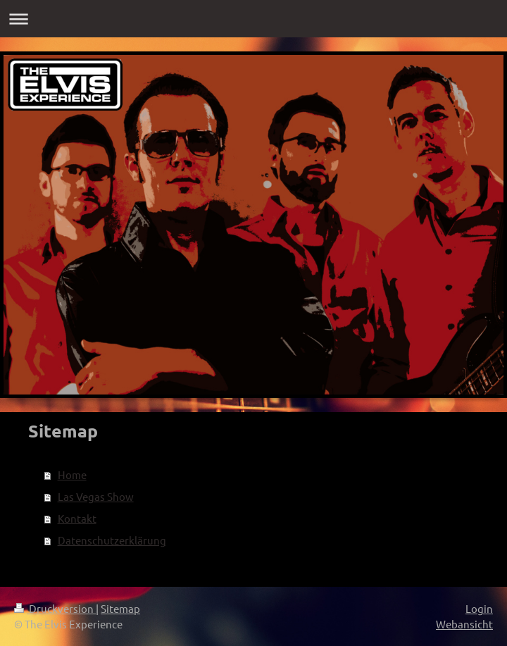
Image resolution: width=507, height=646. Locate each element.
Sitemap (120, 608)
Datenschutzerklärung (112, 540)
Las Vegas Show (96, 496)
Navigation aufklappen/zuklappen (253, 19)
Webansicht (464, 624)
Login (479, 608)
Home (72, 474)
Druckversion (55, 608)
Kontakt (77, 518)
